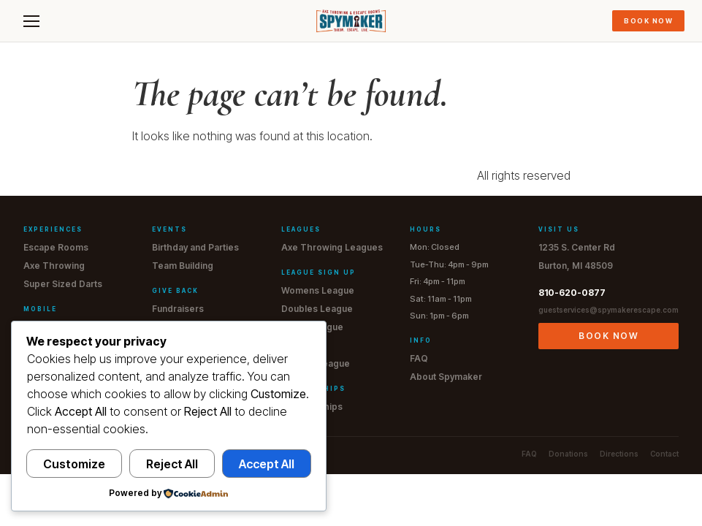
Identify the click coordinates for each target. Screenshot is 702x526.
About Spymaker (446, 376)
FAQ (419, 358)
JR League (304, 345)
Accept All (266, 464)
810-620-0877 (572, 292)
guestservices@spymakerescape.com (608, 309)
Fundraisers (178, 308)
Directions (619, 453)
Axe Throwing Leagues (332, 247)
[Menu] (31, 21)
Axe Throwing (54, 265)
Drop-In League (315, 363)
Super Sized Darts (62, 283)
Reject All (172, 464)
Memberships (312, 406)
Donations (568, 453)
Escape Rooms (55, 247)
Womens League (317, 290)
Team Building (182, 265)
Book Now (648, 21)
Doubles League (317, 308)
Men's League (312, 326)
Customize (74, 464)
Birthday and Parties (195, 247)
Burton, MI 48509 (575, 265)
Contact (664, 453)
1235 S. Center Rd (576, 247)
